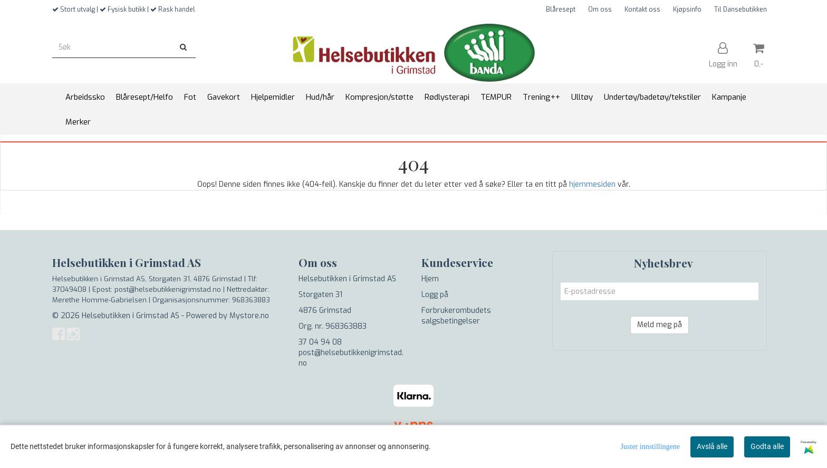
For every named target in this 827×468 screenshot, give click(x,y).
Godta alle (767, 446)
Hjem (430, 279)
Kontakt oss (642, 9)
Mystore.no (249, 316)
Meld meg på (659, 325)
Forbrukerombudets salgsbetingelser (456, 315)
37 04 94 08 (320, 342)
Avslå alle (712, 446)
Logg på (434, 295)
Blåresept (560, 9)
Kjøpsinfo (687, 9)
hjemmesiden (592, 184)
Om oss (600, 9)
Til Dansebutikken (740, 9)
